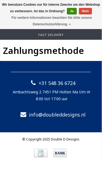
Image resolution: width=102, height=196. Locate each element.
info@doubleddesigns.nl (51, 114)
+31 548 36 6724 (51, 83)
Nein (85, 11)
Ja (71, 11)
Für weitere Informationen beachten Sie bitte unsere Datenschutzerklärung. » (51, 21)
